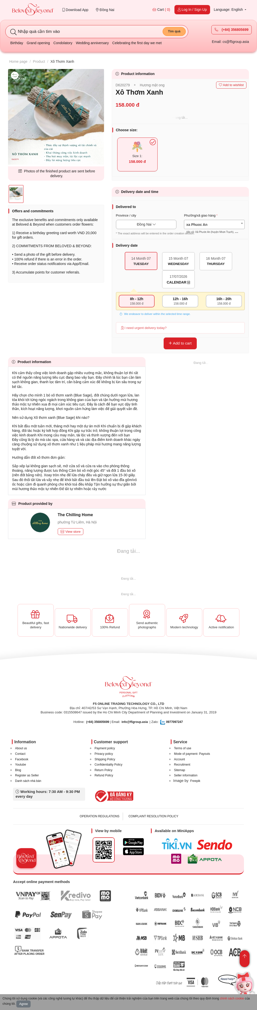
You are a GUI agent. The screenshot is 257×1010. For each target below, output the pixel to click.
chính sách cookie (232, 998)
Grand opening (38, 43)
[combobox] (214, 224)
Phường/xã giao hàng (199, 215)
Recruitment (182, 764)
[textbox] (214, 228)
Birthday (16, 43)
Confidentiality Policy (108, 764)
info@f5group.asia (134, 722)
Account (179, 759)
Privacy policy (104, 754)
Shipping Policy (105, 759)
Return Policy (103, 770)
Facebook (21, 759)
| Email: (103, 722)
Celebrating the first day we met (137, 43)
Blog (18, 770)
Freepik (195, 781)
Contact (20, 754)
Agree (23, 1004)
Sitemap (179, 770)
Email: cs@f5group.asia (230, 42)
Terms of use (182, 748)
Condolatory (63, 43)
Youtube (20, 764)
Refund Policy (104, 775)
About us (21, 748)
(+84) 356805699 (231, 30)
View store (70, 531)
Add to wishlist (231, 85)
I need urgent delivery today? (144, 328)
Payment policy (105, 748)
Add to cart (180, 343)
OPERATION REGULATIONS (99, 816)
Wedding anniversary (92, 43)
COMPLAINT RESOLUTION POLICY (153, 816)
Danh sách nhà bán (28, 781)
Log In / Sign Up (192, 10)
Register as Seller (27, 775)
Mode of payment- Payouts (192, 754)
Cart (161, 10)
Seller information (185, 775)
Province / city (126, 215)
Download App (75, 10)
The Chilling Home (75, 515)
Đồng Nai (105, 10)
